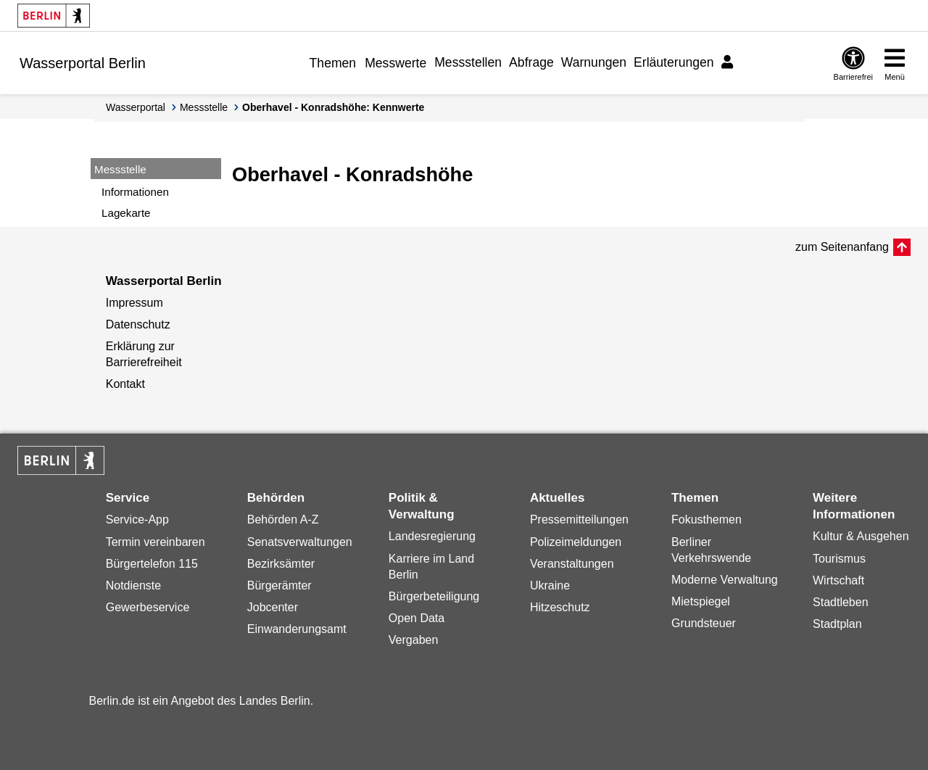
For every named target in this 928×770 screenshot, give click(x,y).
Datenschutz (138, 324)
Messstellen (468, 62)
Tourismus (839, 558)
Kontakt (125, 384)
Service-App (137, 519)
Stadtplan (837, 624)
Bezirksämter (281, 564)
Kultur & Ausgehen (861, 536)
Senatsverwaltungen (299, 542)
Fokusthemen (706, 519)
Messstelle (204, 107)
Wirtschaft (838, 580)
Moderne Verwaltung (724, 580)
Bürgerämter (279, 585)
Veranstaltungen (572, 564)
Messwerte (395, 63)
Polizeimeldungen (575, 542)
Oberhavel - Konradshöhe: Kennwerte (333, 107)
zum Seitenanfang (842, 247)
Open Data (416, 618)
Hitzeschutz (560, 607)
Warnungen (593, 62)
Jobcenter (272, 607)
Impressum (134, 303)
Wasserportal (135, 107)
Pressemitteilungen (579, 519)
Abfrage (531, 62)
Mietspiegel (700, 601)
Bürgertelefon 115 (152, 564)
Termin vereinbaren (155, 542)
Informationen (135, 192)
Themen (333, 63)
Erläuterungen (674, 62)
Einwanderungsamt (297, 629)
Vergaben (414, 640)
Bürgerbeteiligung (434, 596)
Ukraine (550, 585)
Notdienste (134, 585)
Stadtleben (841, 602)
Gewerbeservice (148, 607)
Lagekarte (126, 213)
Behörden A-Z (283, 519)
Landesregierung (432, 536)
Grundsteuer (703, 623)
